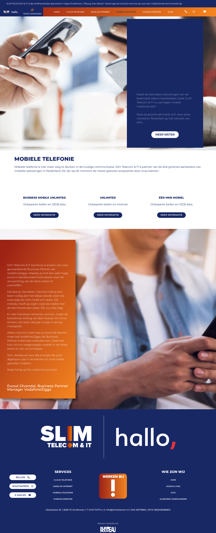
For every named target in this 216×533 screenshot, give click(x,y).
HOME (57, 12)
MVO (173, 492)
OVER (170, 12)
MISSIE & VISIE (173, 486)
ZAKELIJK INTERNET (100, 12)
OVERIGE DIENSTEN (152, 12)
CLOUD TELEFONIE (75, 12)
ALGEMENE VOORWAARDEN (173, 499)
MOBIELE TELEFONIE (126, 12)
